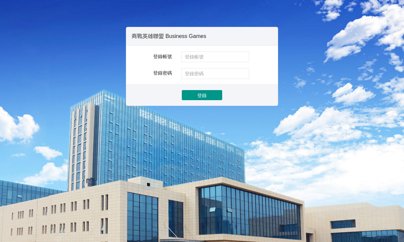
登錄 (202, 95)
